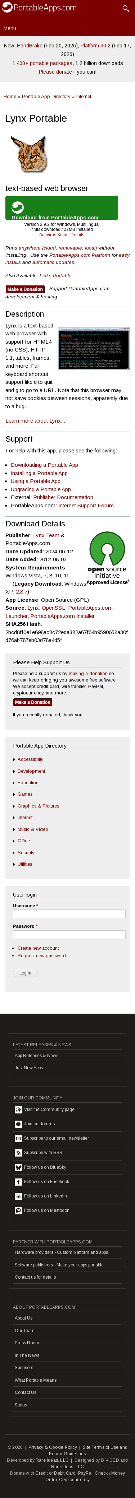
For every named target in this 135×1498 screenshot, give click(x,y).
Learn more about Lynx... (35, 421)
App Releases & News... (38, 1055)
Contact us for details (35, 1277)
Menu (10, 28)
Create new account (38, 948)
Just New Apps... (30, 1067)
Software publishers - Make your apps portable (59, 1264)
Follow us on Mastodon (42, 1210)
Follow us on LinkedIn (41, 1196)
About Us (23, 1318)
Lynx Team (46, 535)
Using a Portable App (35, 481)
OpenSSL (53, 608)
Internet (83, 96)
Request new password (42, 955)
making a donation (88, 673)
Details (77, 234)
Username (25, 905)
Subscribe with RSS (38, 1153)
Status (21, 1405)
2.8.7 (21, 591)
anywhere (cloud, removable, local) (58, 248)
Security (26, 852)
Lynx (33, 608)
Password (25, 926)
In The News (27, 1355)
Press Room (27, 1342)
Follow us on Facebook (42, 1182)
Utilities (25, 864)
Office (24, 840)
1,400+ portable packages (42, 63)
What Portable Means (36, 1380)
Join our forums (35, 1124)
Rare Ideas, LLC (52, 1460)
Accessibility (30, 759)
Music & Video (33, 829)
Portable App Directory (46, 96)
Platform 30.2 (96, 45)
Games (25, 794)
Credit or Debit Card (55, 1473)
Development (31, 771)
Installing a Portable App (39, 473)
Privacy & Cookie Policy (52, 1447)
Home (10, 96)
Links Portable (56, 275)
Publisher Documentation (63, 497)
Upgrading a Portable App (41, 489)
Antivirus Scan (53, 234)
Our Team (25, 1330)
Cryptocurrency (74, 1479)
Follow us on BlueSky (40, 1167)
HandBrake (29, 45)
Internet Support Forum (86, 505)
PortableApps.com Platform (79, 255)
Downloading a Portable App (44, 465)
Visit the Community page (45, 1109)
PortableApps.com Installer (62, 616)
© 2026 (15, 1447)
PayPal (85, 1473)
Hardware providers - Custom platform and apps (61, 1252)
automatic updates (53, 262)
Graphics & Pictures (38, 806)
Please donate (55, 72)
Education (28, 782)
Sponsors (24, 1367)
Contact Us (25, 1392)
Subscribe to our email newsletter (52, 1138)
